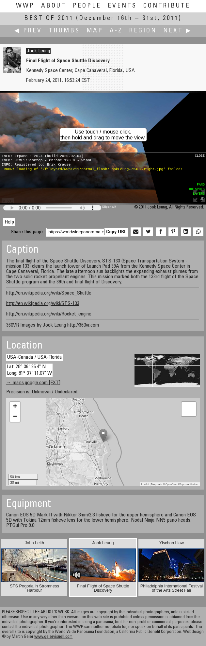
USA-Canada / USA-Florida (34, 357)
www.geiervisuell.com (53, 637)
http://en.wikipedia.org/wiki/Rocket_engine (48, 314)
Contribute (166, 6)
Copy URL (116, 232)
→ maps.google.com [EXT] (33, 383)
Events (122, 6)
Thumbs (64, 31)
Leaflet (145, 484)
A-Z (116, 31)
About (53, 6)
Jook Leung (38, 51)
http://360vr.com (83, 325)
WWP (25, 6)
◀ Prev (28, 31)
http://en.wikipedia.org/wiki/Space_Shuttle (48, 293)
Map (95, 31)
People (87, 6)
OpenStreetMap (175, 484)
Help (9, 222)
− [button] (15, 417)
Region (143, 31)
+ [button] (15, 407)
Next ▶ (177, 31)
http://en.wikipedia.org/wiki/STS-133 (42, 303)
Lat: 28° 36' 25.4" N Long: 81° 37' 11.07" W (29, 370)
